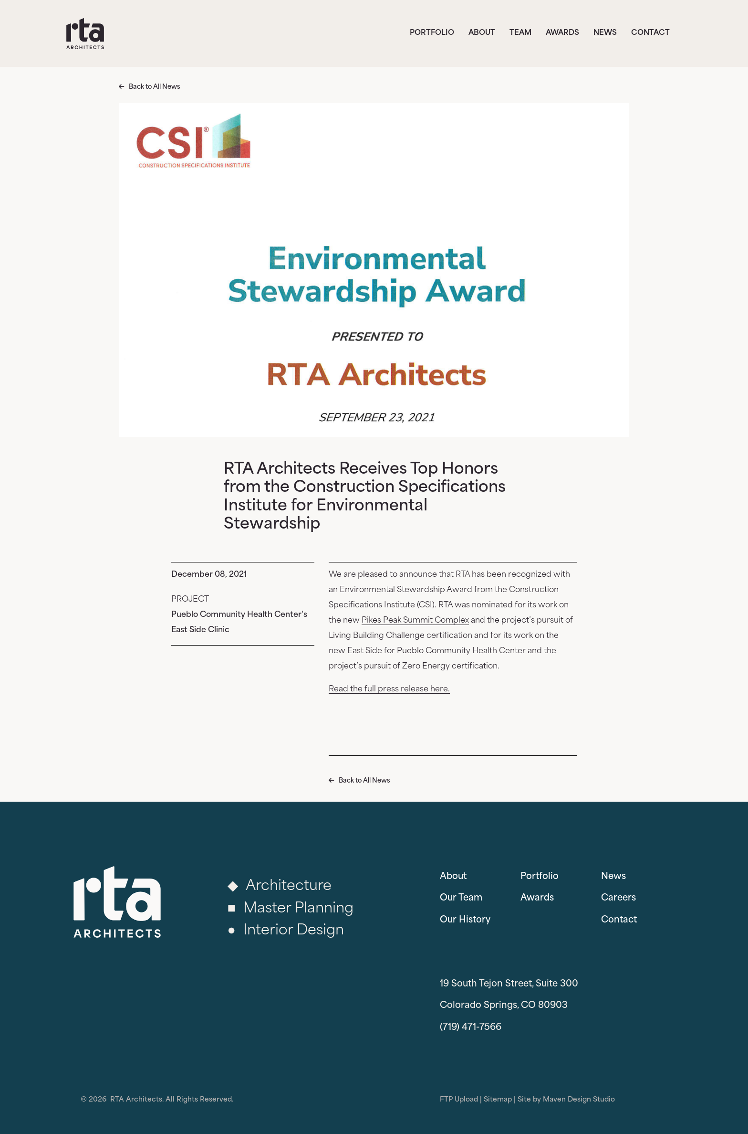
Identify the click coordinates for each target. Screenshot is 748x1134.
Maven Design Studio (579, 1099)
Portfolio (432, 33)
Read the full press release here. (389, 689)
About (481, 33)
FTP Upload (459, 1099)
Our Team (461, 898)
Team (520, 33)
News (605, 33)
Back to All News (154, 87)
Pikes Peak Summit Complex (415, 621)
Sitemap (498, 1099)
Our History (465, 920)
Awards (562, 33)
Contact (650, 33)
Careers (618, 898)
